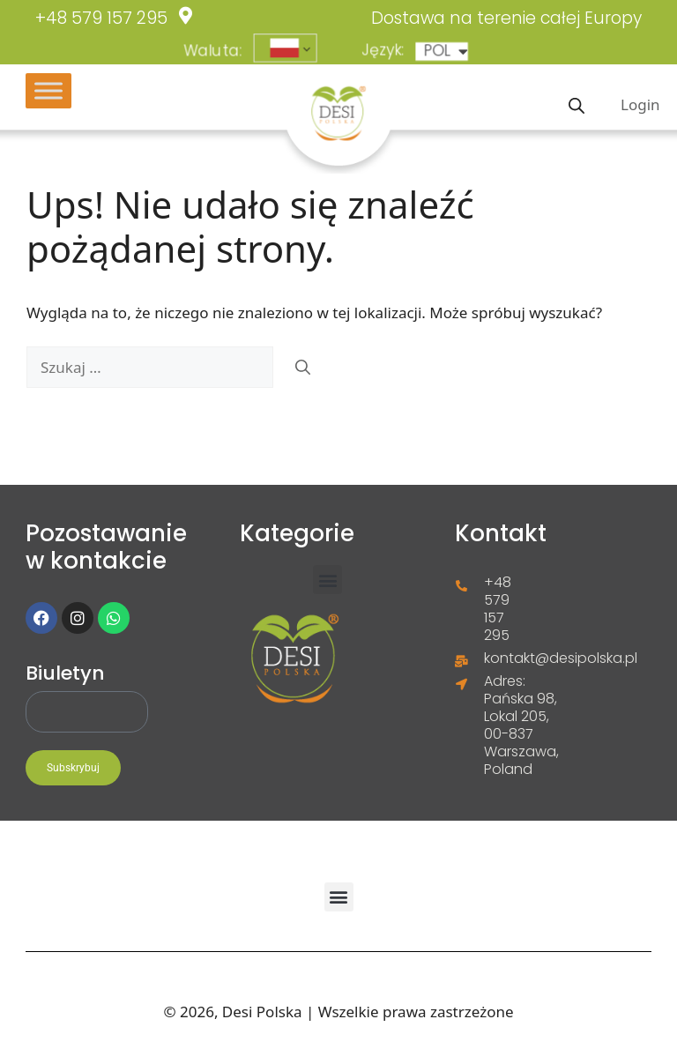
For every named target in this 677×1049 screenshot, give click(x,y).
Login (640, 104)
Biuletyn (65, 673)
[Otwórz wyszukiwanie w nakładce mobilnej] (576, 104)
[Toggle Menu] (48, 90)
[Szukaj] (303, 367)
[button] (327, 579)
